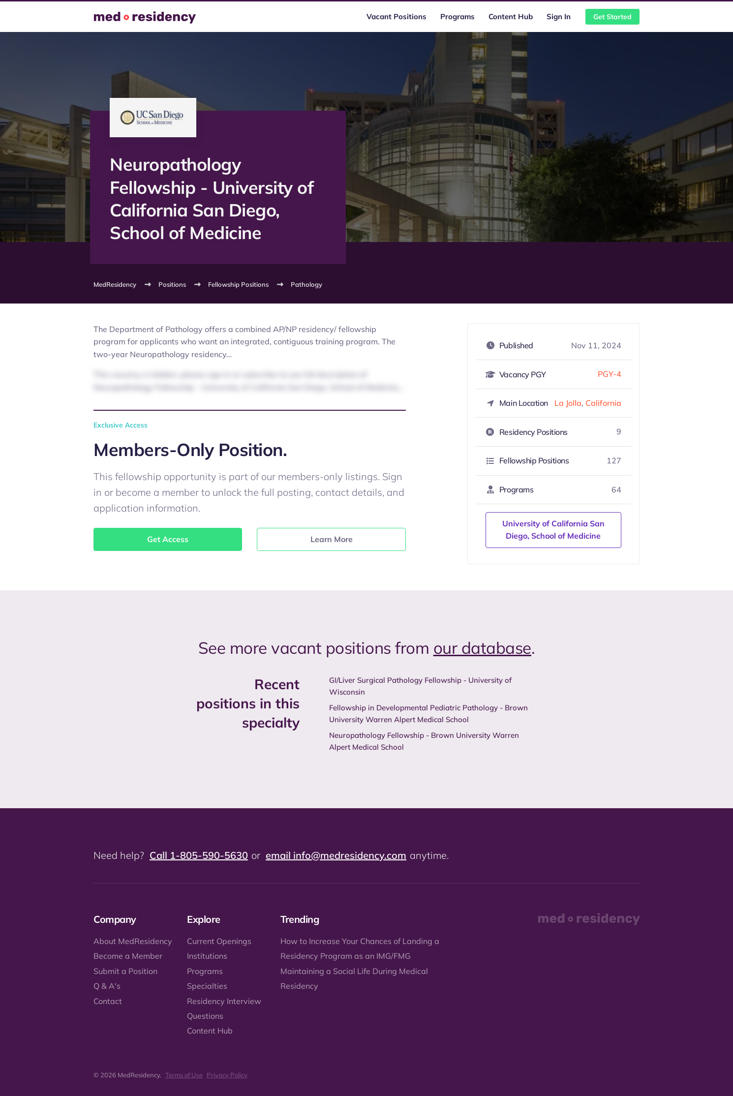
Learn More (331, 539)
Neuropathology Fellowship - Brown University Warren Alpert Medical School (424, 741)
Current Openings (219, 941)
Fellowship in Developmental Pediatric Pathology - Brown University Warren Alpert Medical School (428, 713)
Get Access (167, 539)
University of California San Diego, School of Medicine (553, 529)
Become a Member (127, 956)
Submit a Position (125, 971)
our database (482, 648)
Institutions (207, 956)
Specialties (207, 986)
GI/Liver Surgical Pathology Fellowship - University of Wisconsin (420, 686)
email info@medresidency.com (336, 855)
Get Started (612, 16)
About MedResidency (132, 941)
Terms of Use (184, 1075)
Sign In (559, 16)
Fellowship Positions (238, 284)
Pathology (306, 284)
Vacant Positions (396, 16)
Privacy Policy (227, 1075)
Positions (172, 284)
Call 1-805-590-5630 (199, 855)
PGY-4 (609, 374)
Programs (457, 16)
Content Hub (511, 16)
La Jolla (567, 403)
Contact (107, 1001)
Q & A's (107, 986)
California (603, 403)
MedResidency (114, 284)
